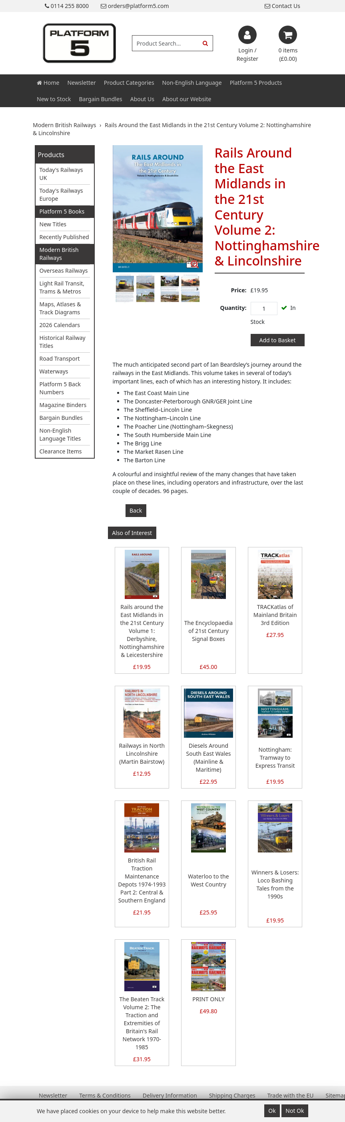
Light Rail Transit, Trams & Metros (62, 287)
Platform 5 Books (62, 211)
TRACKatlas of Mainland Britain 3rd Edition (275, 615)
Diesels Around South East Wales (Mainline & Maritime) (208, 757)
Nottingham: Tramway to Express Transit (275, 757)
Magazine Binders (63, 405)
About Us (142, 99)
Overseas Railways (64, 270)
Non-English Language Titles (60, 434)
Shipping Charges (232, 1095)
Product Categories (129, 82)
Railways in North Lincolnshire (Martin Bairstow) (142, 753)
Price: (239, 290)
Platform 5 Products (256, 82)
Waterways (54, 371)
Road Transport (60, 358)
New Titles (53, 224)
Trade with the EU (290, 1095)
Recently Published (64, 237)
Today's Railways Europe (61, 194)
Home (48, 82)
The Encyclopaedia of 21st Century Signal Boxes (208, 631)
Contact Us (282, 6)
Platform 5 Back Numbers (60, 388)
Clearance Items (61, 451)
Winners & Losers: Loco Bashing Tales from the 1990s (275, 884)
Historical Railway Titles (63, 341)
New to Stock (54, 99)
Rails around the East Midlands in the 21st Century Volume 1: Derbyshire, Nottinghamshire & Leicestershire (142, 631)
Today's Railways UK (61, 174)
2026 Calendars (60, 325)
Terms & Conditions (105, 1095)
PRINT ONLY (208, 999)
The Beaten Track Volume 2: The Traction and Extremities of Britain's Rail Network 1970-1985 (141, 1023)
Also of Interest (132, 533)
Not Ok (294, 1110)
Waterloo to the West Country (208, 880)
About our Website (186, 99)
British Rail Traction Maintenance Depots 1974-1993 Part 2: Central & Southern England (142, 880)
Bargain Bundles (100, 99)
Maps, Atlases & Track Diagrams (60, 308)
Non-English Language (192, 82)
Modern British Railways (59, 254)
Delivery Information (170, 1095)
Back (136, 510)
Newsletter (81, 82)
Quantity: (233, 307)
